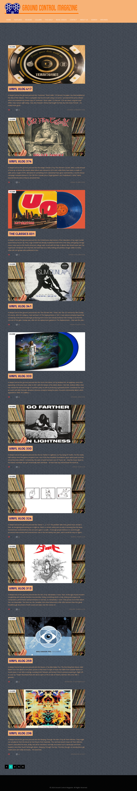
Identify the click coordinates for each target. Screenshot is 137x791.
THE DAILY (49, 19)
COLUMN (38, 19)
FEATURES (18, 19)
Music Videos (61, 19)
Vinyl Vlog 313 (20, 588)
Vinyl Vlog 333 (20, 376)
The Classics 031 (22, 233)
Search (94, 19)
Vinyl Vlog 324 (20, 518)
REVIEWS (28, 19)
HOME (8, 19)
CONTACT (73, 19)
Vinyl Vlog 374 (20, 161)
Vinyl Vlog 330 (20, 448)
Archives (104, 19)
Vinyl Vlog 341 (20, 306)
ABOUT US (84, 19)
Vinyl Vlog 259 (20, 660)
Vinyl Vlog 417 (20, 88)
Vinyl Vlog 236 (20, 733)
